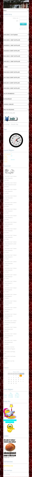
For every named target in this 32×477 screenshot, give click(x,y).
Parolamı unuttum (23, 27)
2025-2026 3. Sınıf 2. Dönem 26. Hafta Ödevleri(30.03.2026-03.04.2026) (10, 184)
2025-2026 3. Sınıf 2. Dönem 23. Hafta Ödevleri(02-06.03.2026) (10, 204)
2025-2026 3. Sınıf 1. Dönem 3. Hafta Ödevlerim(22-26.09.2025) (10, 329)
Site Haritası (7, 474)
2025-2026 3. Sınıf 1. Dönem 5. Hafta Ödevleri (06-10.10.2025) (10, 316)
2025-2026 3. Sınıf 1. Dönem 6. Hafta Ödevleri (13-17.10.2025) (10, 309)
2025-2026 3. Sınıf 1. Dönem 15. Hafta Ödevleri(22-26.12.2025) (10, 250)
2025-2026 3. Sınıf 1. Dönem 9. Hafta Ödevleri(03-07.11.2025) (10, 289)
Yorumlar (6, 124)
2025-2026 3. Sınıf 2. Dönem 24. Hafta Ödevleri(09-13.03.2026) (10, 197)
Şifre (17, 21)
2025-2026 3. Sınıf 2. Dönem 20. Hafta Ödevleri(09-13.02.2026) (10, 224)
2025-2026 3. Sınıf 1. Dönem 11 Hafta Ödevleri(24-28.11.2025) (10, 276)
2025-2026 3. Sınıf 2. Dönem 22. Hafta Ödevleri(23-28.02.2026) (10, 211)
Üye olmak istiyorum (23, 28)
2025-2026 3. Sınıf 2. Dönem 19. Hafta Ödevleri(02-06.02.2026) (10, 230)
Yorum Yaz (14, 124)
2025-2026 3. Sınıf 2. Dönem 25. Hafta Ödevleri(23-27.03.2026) (10, 191)
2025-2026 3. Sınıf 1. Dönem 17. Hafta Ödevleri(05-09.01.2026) (10, 237)
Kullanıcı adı (15, 18)
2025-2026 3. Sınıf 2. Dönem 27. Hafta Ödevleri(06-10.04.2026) (10, 178)
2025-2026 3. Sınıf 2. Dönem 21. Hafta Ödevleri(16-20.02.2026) (10, 217)
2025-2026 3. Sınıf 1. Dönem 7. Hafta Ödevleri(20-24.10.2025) (10, 302)
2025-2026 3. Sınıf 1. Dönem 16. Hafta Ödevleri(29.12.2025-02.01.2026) (10, 243)
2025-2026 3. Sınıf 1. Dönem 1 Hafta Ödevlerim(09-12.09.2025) (10, 342)
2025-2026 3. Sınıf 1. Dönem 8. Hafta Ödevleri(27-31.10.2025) (10, 296)
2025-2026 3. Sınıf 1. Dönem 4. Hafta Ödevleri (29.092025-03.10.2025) (10, 322)
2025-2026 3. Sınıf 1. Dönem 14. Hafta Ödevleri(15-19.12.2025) (10, 256)
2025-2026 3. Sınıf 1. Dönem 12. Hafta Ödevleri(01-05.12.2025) (10, 270)
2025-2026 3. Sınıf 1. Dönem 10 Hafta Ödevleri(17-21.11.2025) (10, 283)
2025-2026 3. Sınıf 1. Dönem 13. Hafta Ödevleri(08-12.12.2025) (10, 263)
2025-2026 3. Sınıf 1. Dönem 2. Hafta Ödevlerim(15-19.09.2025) (10, 335)
